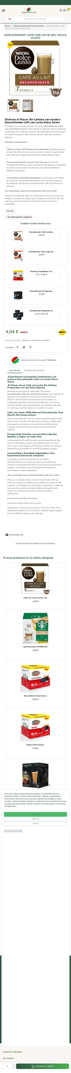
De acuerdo (35, 814)
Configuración (35, 819)
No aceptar (35, 823)
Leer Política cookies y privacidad (13, 831)
